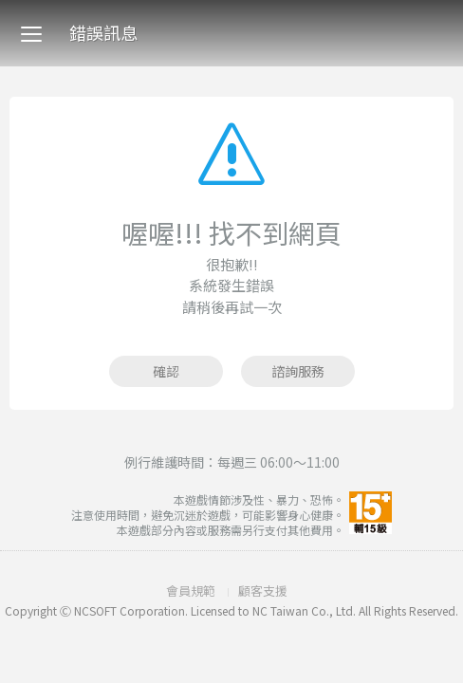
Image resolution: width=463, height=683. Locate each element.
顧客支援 (262, 590)
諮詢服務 (297, 370)
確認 (166, 370)
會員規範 (190, 590)
